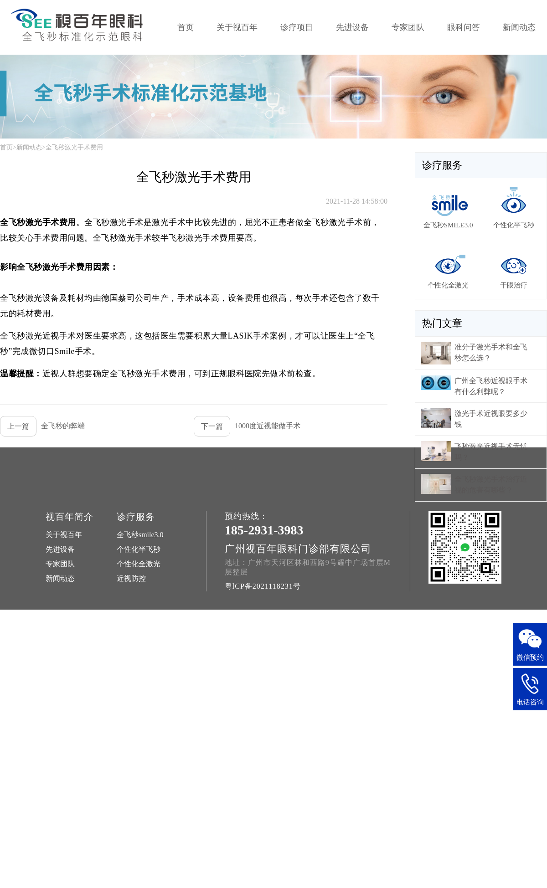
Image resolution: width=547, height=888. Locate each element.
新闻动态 (519, 27)
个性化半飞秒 (138, 549)
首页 (185, 27)
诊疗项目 (296, 27)
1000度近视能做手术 (247, 426)
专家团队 (408, 27)
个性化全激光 (138, 564)
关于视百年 (237, 27)
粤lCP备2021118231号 (263, 586)
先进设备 (352, 27)
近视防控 (131, 578)
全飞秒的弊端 (42, 426)
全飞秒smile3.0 (140, 535)
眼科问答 (463, 27)
